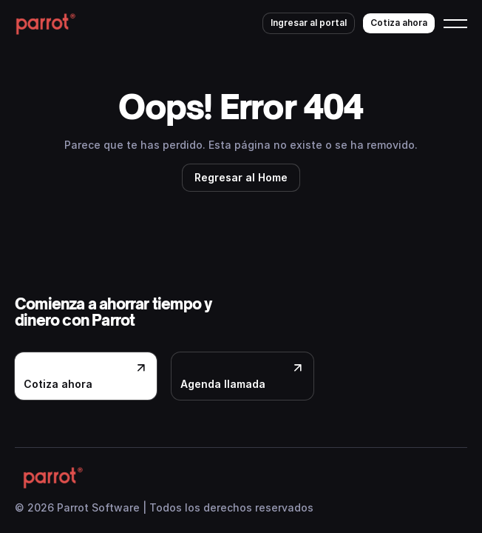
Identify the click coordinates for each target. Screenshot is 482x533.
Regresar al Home (241, 177)
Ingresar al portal (309, 22)
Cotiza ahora (398, 22)
